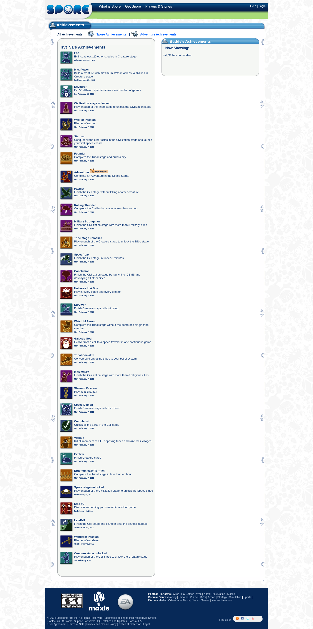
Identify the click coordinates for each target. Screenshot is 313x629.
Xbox (207, 593)
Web (198, 593)
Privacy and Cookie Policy (101, 624)
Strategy (222, 597)
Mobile (231, 593)
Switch (175, 593)
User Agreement (56, 624)
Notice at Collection (130, 624)
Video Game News (179, 600)
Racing (172, 597)
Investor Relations (221, 600)
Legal (146, 624)
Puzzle (194, 597)
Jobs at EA (135, 621)
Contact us (53, 621)
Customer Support (72, 621)
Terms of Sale (76, 624)
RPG (203, 597)
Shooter (183, 597)
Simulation (235, 597)
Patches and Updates (114, 621)
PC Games (187, 593)
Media (162, 600)
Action (211, 597)
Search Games (200, 600)
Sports (247, 597)
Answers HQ (92, 621)
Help (253, 6)
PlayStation (218, 593)
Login (262, 6)
